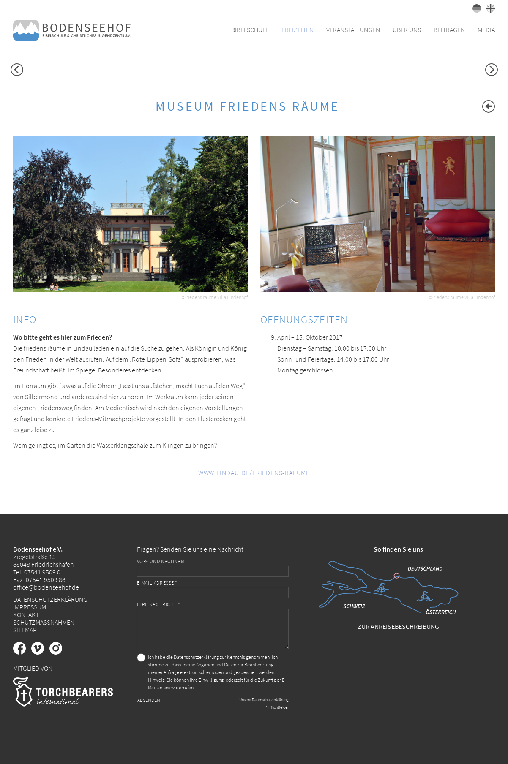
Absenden (148, 700)
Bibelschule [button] (250, 29)
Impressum (29, 607)
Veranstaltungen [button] (353, 29)
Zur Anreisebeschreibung (398, 626)
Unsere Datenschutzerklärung (264, 699)
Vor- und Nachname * (164, 561)
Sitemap (25, 629)
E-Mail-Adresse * (157, 582)
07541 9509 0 (42, 572)
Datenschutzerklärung (50, 599)
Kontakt (26, 614)
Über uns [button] (407, 29)
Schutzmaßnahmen (43, 622)
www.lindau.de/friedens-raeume (254, 472)
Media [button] (486, 29)
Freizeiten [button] (297, 29)
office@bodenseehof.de (46, 587)
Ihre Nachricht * (158, 604)
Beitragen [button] (449, 29)
